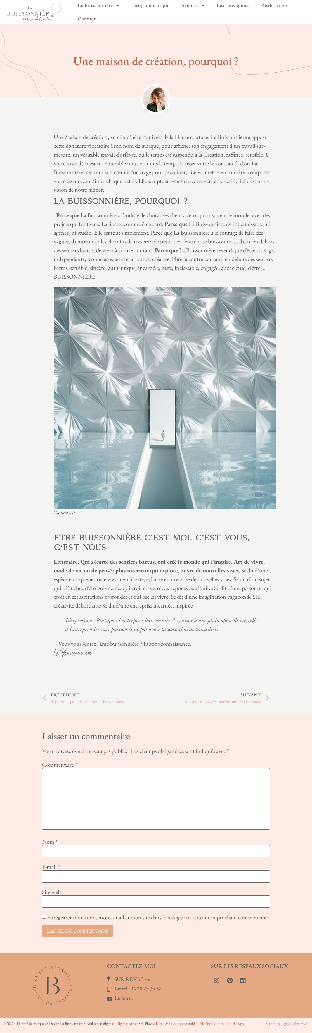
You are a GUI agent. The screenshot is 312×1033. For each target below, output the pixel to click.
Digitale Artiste (127, 1023)
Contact (87, 19)
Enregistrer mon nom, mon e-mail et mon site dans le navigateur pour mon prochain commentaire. (158, 917)
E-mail (51, 867)
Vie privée (301, 1023)
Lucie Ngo (236, 1023)
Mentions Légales (278, 1023)
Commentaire (59, 765)
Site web (51, 892)
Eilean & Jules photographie (176, 1023)
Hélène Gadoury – (214, 1023)
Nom (50, 842)
